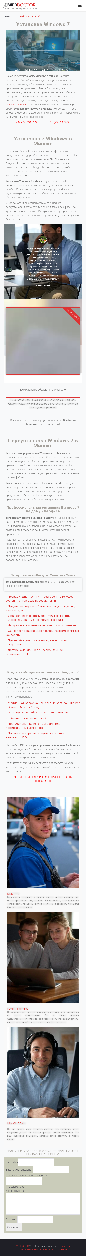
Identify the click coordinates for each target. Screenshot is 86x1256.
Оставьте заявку (16, 104)
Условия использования (55, 1249)
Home (6, 16)
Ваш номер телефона (19, 1169)
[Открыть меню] (80, 5)
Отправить (13, 1227)
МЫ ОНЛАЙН (16, 1123)
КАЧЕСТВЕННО (17, 1008)
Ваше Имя (12, 1162)
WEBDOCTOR (22, 1246)
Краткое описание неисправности (27, 1175)
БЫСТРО (13, 893)
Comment (11, 1219)
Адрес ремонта (15, 1190)
